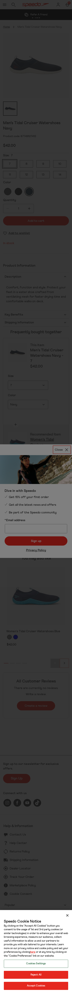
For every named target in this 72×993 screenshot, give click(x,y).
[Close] (67, 915)
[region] (36, 951)
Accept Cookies (36, 986)
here (32, 952)
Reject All (36, 975)
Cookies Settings (36, 963)
